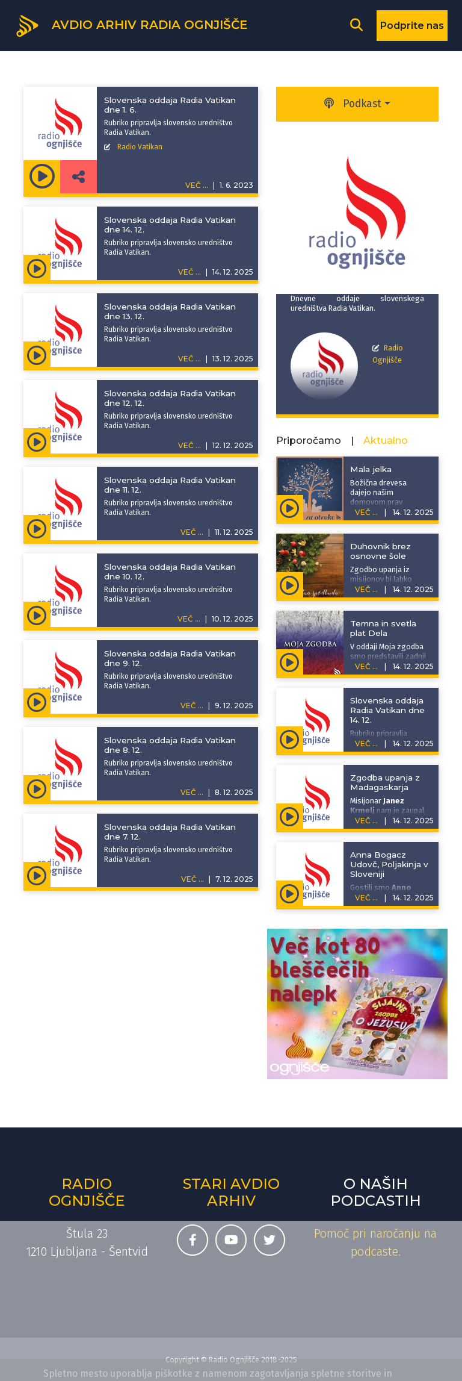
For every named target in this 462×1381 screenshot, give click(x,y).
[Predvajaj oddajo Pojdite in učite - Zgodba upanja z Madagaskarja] (289, 816)
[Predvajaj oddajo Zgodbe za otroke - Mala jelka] (289, 507)
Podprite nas (412, 25)
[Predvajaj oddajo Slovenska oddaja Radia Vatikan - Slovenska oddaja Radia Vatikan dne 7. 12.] (37, 874)
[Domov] (131, 24)
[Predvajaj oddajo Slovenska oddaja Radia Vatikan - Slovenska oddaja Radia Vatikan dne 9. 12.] (37, 701)
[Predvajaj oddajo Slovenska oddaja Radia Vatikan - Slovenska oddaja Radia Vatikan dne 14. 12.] (37, 267)
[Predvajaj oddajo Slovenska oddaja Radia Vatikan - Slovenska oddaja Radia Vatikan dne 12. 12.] (37, 441)
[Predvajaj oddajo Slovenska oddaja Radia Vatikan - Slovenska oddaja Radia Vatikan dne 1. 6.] (41, 176)
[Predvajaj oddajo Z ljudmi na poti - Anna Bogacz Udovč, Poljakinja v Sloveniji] (289, 893)
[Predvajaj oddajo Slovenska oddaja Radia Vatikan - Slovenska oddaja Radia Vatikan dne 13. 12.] (37, 354)
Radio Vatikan (139, 147)
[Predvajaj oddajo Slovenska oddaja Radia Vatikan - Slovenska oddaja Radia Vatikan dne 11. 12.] (37, 527)
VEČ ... (189, 271)
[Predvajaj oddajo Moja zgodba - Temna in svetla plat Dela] (289, 662)
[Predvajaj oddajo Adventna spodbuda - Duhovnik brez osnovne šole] (289, 584)
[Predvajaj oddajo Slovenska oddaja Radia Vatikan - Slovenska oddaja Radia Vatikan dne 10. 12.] (37, 614)
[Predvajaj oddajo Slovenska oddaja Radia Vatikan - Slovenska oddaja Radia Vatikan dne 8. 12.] (37, 787)
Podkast (352, 104)
